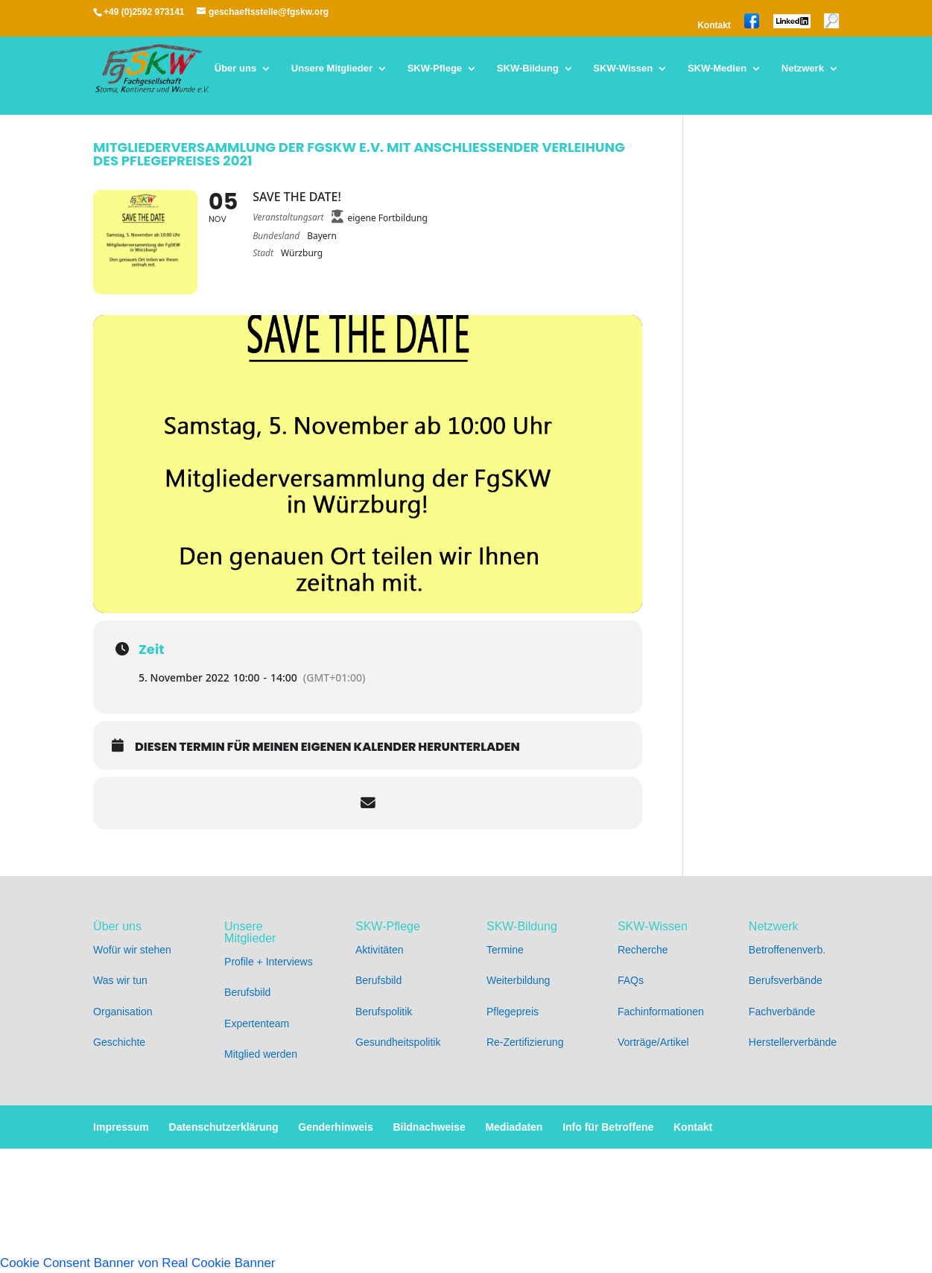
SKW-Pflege (435, 68)
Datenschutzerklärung (224, 1127)
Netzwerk (803, 68)
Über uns (235, 68)
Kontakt (714, 26)
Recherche (643, 950)
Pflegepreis (512, 1012)
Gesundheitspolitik (397, 1042)
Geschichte (119, 1042)
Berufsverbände (785, 980)
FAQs (631, 980)
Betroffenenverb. (787, 950)
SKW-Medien (717, 68)
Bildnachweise (429, 1127)
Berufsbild (247, 992)
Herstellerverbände (793, 1042)
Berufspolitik (383, 1012)
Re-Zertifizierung (524, 1042)
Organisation (122, 1012)
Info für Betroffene (607, 1127)
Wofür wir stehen (132, 950)
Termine (505, 950)
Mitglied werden (260, 1054)
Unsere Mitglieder (332, 68)
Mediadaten (513, 1127)
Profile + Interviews (268, 962)
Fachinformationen (661, 1012)
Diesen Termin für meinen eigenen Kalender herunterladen (327, 747)
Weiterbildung (518, 980)
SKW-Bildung (528, 68)
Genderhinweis (335, 1127)
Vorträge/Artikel (653, 1042)
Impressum (121, 1127)
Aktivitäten (379, 950)
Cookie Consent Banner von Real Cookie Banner (138, 1263)
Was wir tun (120, 980)
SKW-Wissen (623, 68)
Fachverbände (782, 1012)
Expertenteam (256, 1023)
